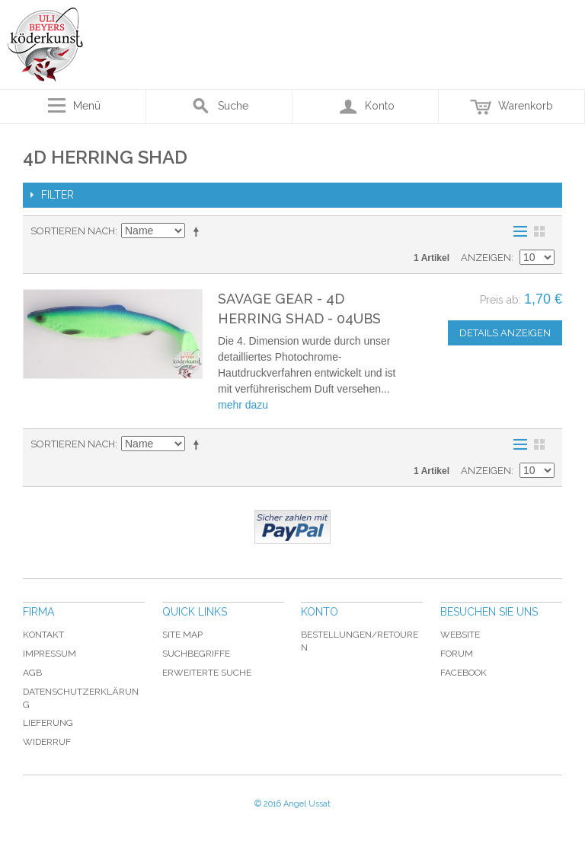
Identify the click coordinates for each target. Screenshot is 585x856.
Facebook (463, 672)
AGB (32, 672)
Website (460, 634)
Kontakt (43, 634)
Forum (456, 653)
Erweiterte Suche (206, 672)
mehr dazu (243, 405)
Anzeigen (486, 257)
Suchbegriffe (196, 653)
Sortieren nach (72, 231)
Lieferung (48, 723)
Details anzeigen (505, 333)
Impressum (49, 653)
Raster (539, 231)
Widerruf (47, 742)
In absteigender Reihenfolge (198, 231)
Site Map (182, 634)
